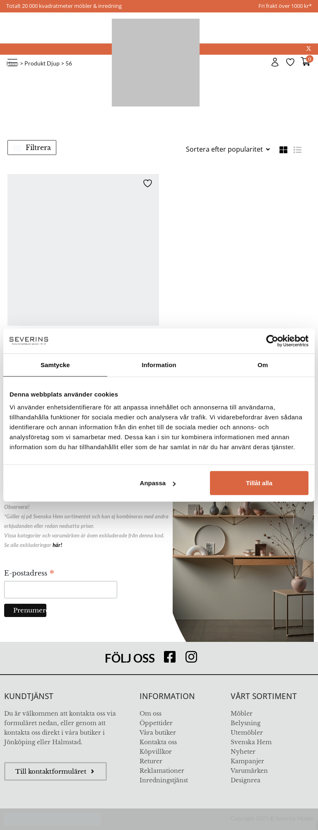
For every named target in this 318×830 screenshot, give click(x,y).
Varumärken (249, 770)
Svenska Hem (251, 742)
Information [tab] (159, 364)
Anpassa (158, 482)
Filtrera (32, 147)
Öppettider (156, 723)
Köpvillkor (156, 751)
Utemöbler (247, 732)
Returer (151, 761)
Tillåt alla (259, 482)
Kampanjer (247, 761)
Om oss (150, 713)
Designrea (245, 780)
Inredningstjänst (164, 780)
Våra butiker (158, 732)
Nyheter (243, 751)
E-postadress (29, 574)
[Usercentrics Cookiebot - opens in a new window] (272, 340)
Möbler (242, 713)
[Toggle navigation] (12, 62)
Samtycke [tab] (55, 364)
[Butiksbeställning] (227, 149)
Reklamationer (162, 770)
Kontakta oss (158, 742)
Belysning (245, 723)
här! (57, 545)
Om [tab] (263, 364)
